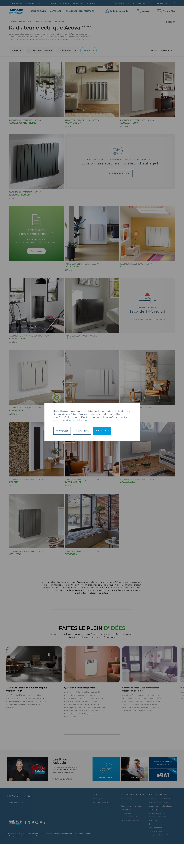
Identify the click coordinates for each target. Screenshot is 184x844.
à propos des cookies (79, 420)
